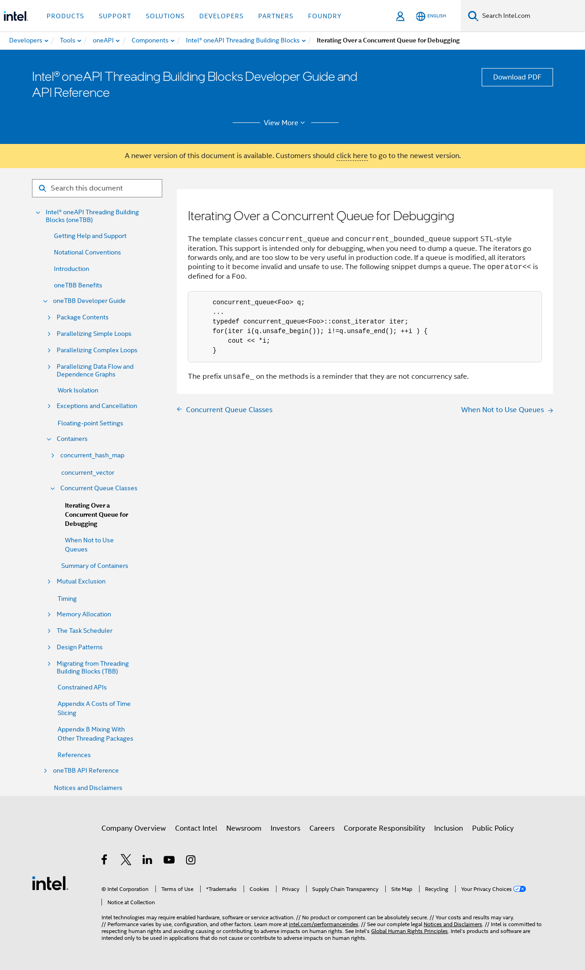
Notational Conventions (87, 252)
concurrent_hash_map (92, 455)
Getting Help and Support (90, 236)
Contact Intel (196, 828)
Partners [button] (275, 16)
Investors (285, 828)
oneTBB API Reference (86, 770)
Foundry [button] (325, 16)
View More (286, 122)
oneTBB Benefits (78, 285)
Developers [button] (221, 16)
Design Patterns (80, 647)
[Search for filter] (97, 188)
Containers (72, 439)
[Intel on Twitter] (126, 861)
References (74, 755)
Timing (67, 598)
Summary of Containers (94, 566)
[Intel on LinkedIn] (148, 861)
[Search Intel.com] (532, 16)
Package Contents (83, 317)
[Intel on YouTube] (170, 861)
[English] (431, 16)
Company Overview (133, 828)
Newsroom (243, 828)
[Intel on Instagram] (191, 861)
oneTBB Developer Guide (89, 301)
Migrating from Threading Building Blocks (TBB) (93, 667)
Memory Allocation (84, 614)
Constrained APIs (82, 687)
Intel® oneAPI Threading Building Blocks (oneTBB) (92, 216)
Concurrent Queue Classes (99, 488)
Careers (322, 828)
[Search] (473, 15)
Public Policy (493, 828)
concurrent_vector (87, 472)
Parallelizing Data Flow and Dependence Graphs (95, 370)
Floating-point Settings (90, 423)
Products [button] (65, 16)
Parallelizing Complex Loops (97, 350)
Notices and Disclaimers (88, 788)
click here (352, 155)
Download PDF (517, 77)
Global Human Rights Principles (409, 931)
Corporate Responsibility (384, 828)
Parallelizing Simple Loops (94, 334)
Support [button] (115, 16)
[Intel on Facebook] (105, 861)
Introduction (71, 269)
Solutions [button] (165, 16)
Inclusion (448, 828)
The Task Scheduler (84, 631)
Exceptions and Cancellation (97, 406)
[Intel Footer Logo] (50, 882)
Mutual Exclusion (81, 581)
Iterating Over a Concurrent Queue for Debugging (96, 514)
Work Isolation (78, 390)
